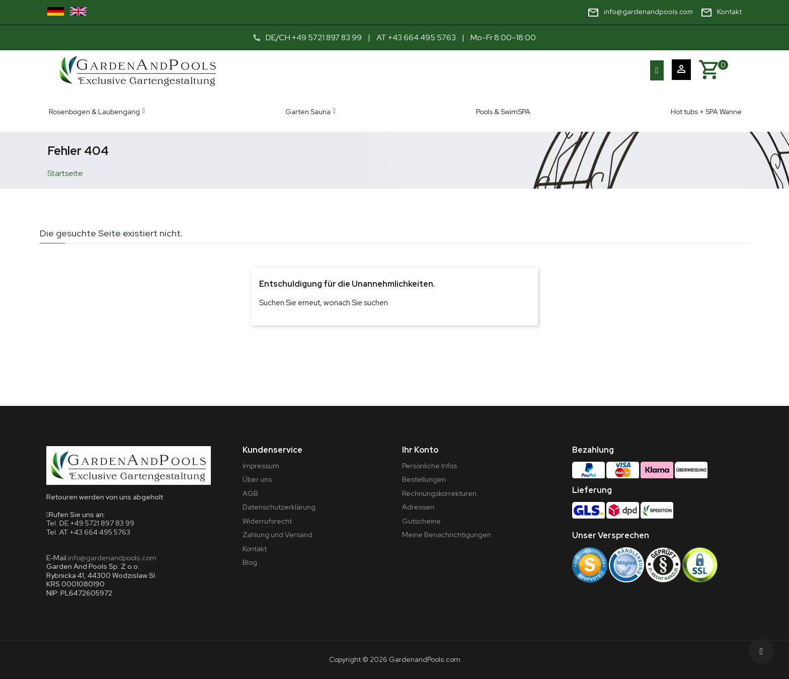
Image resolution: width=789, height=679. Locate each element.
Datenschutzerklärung (279, 507)
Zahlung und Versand (277, 534)
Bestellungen (424, 479)
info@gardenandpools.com (112, 557)
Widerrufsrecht (267, 521)
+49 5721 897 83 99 (326, 37)
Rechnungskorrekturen (439, 493)
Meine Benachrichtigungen (446, 534)
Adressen (418, 507)
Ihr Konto (420, 450)
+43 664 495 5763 (422, 37)
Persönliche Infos (429, 465)
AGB (250, 493)
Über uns (257, 479)
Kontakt (255, 548)
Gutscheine (421, 521)
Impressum (261, 465)
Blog (250, 562)
